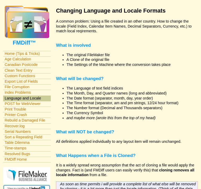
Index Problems (18, 92)
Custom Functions (20, 76)
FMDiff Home (16, 159)
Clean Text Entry (18, 70)
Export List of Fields (21, 81)
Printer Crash (16, 115)
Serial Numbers (18, 131)
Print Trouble (15, 109)
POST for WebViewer (23, 104)
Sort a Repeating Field (23, 137)
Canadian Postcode (21, 64)
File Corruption (17, 87)
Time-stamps (15, 148)
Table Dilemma (17, 142)
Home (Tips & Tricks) (22, 53)
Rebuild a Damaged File (25, 120)
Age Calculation (18, 59)
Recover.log (15, 126)
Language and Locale (23, 98)
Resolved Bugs (17, 154)
